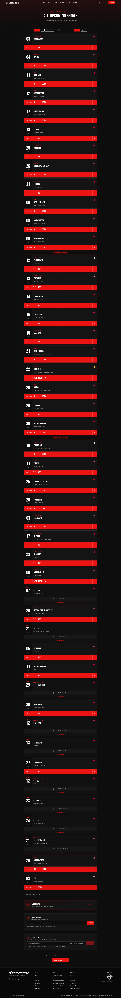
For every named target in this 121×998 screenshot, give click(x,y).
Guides (72, 975)
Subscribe (111, 2)
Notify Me (91, 923)
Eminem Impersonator (58, 980)
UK (42, 30)
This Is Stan (73, 983)
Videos (37, 980)
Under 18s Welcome (66, 30)
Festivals (72, 980)
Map (84, 30)
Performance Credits (58, 986)
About (50, 3)
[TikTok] (107, 3)
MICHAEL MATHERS (12, 2)
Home (44, 3)
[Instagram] (99, 3)
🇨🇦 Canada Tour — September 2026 (60, 437)
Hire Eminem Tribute (58, 978)
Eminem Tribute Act (58, 975)
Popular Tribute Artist (58, 983)
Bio (36, 978)
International (49, 30)
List (77, 30)
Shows (56, 3)
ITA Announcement (75, 988)
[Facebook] (102, 3)
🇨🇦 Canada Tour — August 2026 (60, 252)
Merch (62, 3)
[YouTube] (104, 3)
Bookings (75, 3)
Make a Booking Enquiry (60, 960)
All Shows (37, 30)
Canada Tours (74, 978)
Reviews (68, 3)
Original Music (74, 986)
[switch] (58, 30)
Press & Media (56, 988)
